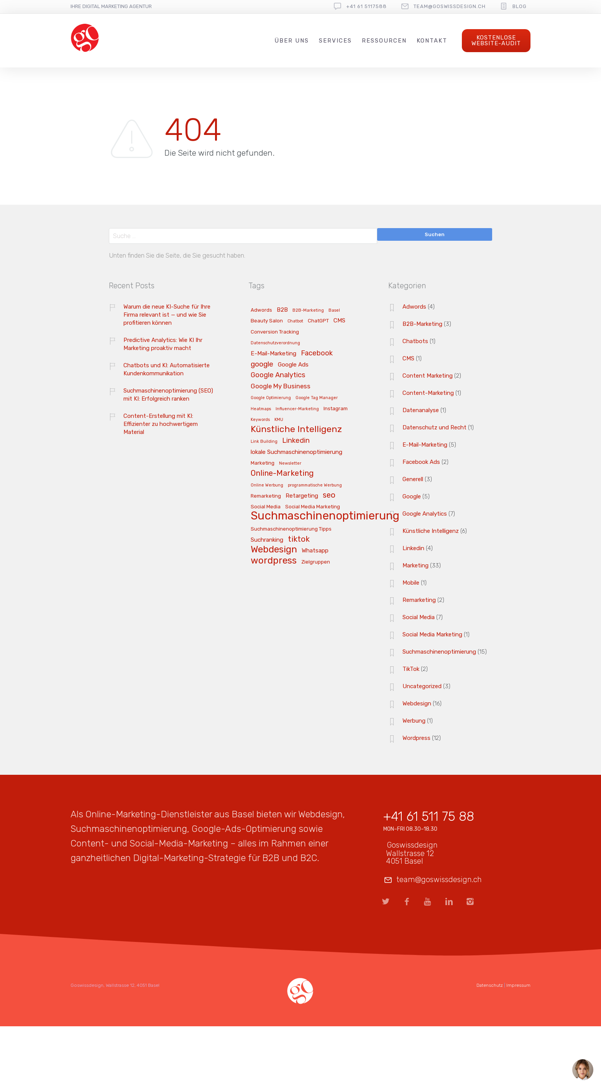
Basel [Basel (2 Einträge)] (334, 310)
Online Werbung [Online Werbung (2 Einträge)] (267, 485)
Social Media (418, 617)
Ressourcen (384, 40)
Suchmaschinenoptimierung (439, 651)
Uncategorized (422, 686)
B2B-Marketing (422, 323)
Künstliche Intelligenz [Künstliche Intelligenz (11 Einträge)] (296, 429)
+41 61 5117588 (366, 6)
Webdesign (416, 703)
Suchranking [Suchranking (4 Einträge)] (267, 540)
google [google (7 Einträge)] (262, 364)
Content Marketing (427, 375)
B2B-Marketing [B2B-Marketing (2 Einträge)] (308, 310)
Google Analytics (424, 513)
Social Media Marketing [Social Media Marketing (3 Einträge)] (312, 506)
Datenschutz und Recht (434, 427)
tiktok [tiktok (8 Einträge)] (299, 539)
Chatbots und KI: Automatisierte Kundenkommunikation (166, 369)
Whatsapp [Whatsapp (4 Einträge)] (315, 550)
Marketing (415, 565)
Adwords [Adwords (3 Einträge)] (261, 310)
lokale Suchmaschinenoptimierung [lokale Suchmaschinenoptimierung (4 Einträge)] (296, 452)
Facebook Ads (421, 462)
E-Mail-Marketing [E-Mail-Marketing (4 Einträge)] (273, 353)
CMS (408, 358)
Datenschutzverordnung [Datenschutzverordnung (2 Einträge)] (275, 343)
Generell (412, 479)
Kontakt (432, 40)
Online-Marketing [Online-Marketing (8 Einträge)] (282, 473)
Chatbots (415, 341)
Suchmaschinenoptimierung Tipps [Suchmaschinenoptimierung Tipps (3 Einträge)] (291, 529)
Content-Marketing (428, 393)
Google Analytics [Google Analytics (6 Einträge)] (278, 375)
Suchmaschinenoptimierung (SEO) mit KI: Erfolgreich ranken (168, 394)
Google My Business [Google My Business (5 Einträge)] (280, 386)
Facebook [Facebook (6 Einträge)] (317, 353)
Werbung (413, 720)
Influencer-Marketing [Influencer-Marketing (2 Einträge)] (297, 409)
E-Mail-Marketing (424, 444)
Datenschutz (489, 985)
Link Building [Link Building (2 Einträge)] (264, 441)
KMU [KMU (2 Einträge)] (278, 419)
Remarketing (419, 600)
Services (335, 40)
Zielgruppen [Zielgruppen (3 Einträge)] (315, 562)
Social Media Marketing (432, 634)
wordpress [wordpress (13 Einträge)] (274, 561)
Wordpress (416, 738)
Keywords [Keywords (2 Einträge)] (260, 419)
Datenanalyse (420, 410)
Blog (519, 6)
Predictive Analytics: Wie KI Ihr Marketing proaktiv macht (162, 344)
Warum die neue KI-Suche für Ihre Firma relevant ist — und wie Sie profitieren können (166, 314)
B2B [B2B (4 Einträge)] (282, 310)
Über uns (291, 40)
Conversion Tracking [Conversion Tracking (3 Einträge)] (275, 332)
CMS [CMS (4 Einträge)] (339, 320)
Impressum (518, 985)
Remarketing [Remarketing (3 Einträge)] (266, 496)
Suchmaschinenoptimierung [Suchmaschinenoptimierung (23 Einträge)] (325, 516)
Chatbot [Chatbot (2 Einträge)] (295, 321)
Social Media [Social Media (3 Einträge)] (266, 506)
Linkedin (413, 548)
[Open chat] (582, 1069)
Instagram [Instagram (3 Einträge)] (335, 408)
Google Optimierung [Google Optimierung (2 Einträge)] (271, 398)
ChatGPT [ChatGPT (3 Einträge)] (318, 321)
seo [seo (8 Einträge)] (329, 495)
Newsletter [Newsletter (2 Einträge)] (290, 463)
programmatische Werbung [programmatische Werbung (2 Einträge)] (315, 485)
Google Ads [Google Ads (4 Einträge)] (293, 365)
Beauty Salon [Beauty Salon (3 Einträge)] (267, 321)
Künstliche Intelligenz (430, 531)
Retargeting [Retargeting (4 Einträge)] (302, 496)
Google (411, 496)
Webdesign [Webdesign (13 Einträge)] (274, 550)
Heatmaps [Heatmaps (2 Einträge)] (261, 409)
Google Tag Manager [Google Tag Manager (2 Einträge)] (317, 398)
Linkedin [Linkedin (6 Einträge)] (296, 441)
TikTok (410, 669)
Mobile (410, 582)
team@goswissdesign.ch (450, 6)
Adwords (414, 306)
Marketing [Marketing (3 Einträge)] (262, 463)
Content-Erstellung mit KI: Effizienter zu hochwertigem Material (160, 424)
